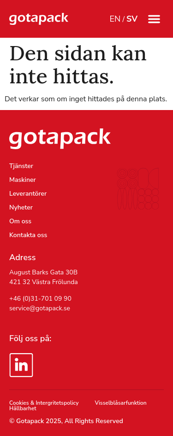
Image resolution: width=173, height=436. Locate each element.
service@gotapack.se (39, 308)
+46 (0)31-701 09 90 (40, 298)
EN (114, 18)
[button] (154, 19)
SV (131, 18)
